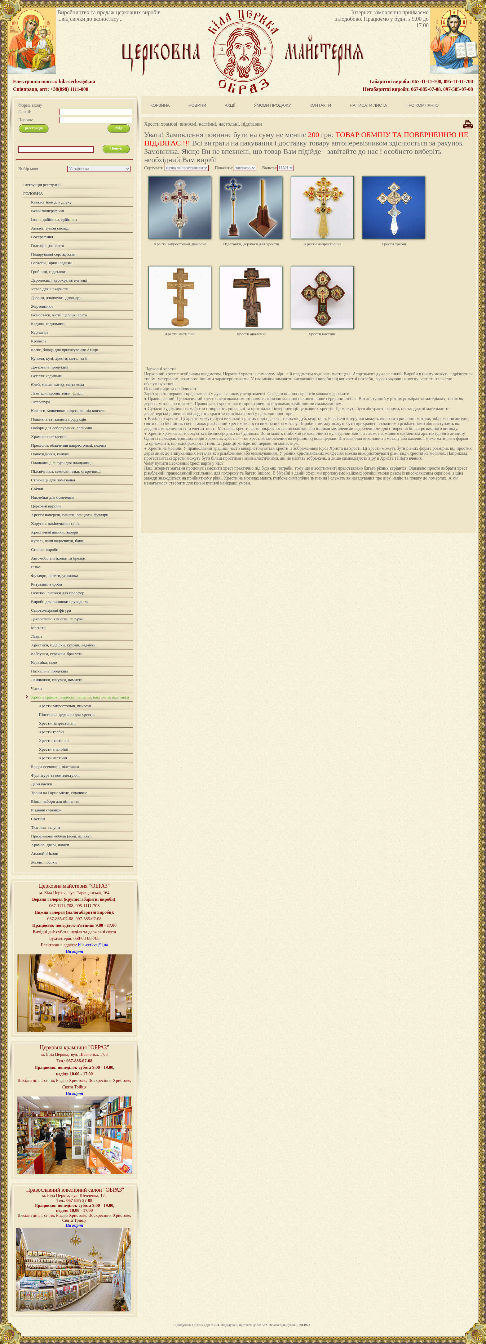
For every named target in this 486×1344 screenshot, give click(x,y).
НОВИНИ (197, 105)
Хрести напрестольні (322, 244)
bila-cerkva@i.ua (93, 945)
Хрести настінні (322, 334)
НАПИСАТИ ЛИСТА (368, 105)
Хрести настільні (180, 334)
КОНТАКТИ (320, 105)
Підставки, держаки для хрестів (251, 244)
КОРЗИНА (160, 105)
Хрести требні (393, 244)
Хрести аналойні (251, 334)
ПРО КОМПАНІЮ (422, 105)
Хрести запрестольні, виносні (180, 244)
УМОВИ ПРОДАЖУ (272, 105)
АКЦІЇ (230, 105)
